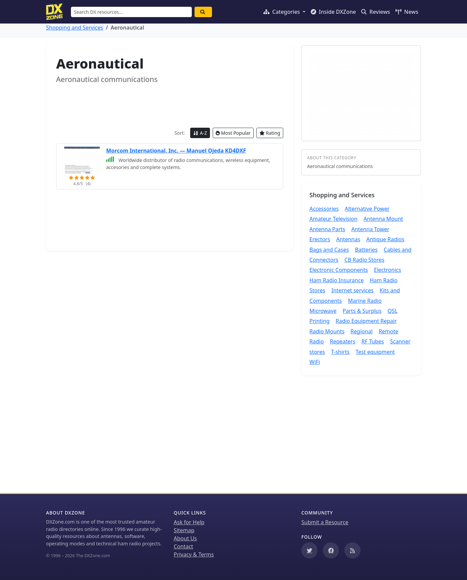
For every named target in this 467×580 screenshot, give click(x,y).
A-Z (200, 133)
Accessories (324, 208)
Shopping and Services (74, 27)
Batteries (366, 249)
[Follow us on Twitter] (309, 550)
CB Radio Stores (364, 259)
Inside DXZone (333, 11)
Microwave (323, 311)
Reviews (375, 11)
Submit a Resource (324, 522)
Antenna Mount (383, 218)
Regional (361, 331)
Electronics (387, 270)
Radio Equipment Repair (366, 321)
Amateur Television (333, 218)
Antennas (348, 239)
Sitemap (184, 530)
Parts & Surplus (362, 311)
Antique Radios (385, 239)
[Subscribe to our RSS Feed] (352, 550)
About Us (185, 538)
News (406, 11)
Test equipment (375, 352)
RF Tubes (373, 341)
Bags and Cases (329, 249)
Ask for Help (189, 522)
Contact (183, 546)
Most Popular (233, 133)
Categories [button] (282, 11)
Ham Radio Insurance (336, 280)
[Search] (203, 12)
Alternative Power (367, 208)
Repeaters (342, 341)
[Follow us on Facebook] (331, 550)
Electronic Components (338, 270)
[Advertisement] (169, 106)
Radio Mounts (326, 331)
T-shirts (340, 352)
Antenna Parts (327, 229)
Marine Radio (365, 300)
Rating (269, 133)
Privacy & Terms (194, 554)
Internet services (352, 290)
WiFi (314, 362)
